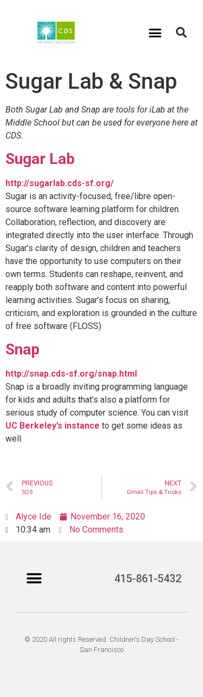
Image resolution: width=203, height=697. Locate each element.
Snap (22, 349)
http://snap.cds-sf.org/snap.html (71, 374)
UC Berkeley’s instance (52, 425)
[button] (155, 32)
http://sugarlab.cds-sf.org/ (59, 183)
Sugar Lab (40, 159)
